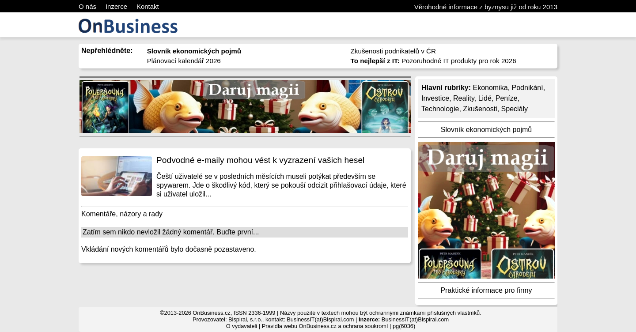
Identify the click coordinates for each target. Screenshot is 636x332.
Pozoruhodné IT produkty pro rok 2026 (433, 60)
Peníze (507, 98)
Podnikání (527, 87)
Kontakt (147, 6)
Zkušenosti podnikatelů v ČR (393, 51)
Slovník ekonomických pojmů (486, 129)
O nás (87, 6)
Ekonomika (490, 87)
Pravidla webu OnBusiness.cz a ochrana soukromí (325, 326)
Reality (463, 98)
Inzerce (116, 6)
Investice (435, 98)
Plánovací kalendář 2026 (184, 60)
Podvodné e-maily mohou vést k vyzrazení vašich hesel (260, 160)
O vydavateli (241, 326)
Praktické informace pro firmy (486, 290)
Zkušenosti (480, 109)
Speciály (514, 109)
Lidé (485, 98)
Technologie (440, 109)
